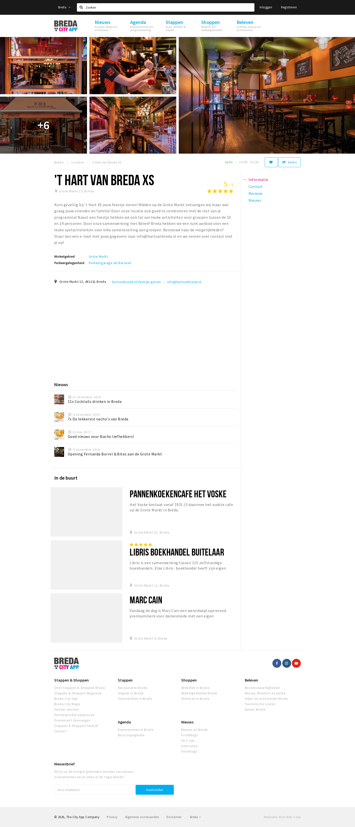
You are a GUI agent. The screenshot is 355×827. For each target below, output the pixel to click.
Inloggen (266, 7)
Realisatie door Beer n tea (282, 817)
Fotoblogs (189, 751)
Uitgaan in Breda (131, 693)
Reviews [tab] (255, 193)
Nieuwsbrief (64, 763)
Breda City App (66, 698)
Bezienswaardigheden (262, 687)
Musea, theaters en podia (265, 693)
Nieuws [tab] (254, 200)
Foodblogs (189, 735)
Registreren (289, 7)
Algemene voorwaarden (142, 817)
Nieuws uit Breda (194, 729)
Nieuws (187, 721)
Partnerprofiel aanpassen (74, 715)
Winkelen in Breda (195, 687)
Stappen (125, 680)
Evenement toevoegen (72, 720)
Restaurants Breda (132, 687)
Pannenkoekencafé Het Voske (178, 493)
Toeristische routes (260, 704)
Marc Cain (146, 599)
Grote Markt (98, 256)
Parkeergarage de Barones (110, 263)
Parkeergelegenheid (69, 263)
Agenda (124, 721)
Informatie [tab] (258, 179)
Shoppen (189, 680)
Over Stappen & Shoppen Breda (79, 687)
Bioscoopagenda (131, 735)
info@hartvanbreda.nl (184, 282)
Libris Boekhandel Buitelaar (177, 552)
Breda (64, 7)
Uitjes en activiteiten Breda (266, 698)
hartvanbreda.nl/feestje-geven (136, 282)
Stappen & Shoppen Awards (76, 725)
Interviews (189, 746)
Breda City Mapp (67, 704)
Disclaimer (173, 817)
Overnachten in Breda (135, 698)
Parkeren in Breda (195, 698)
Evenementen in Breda (136, 729)
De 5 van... (189, 740)
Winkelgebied (64, 256)
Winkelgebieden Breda (199, 693)
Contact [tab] (255, 186)
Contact (60, 731)
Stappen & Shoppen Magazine (78, 693)
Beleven (251, 680)
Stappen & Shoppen (71, 680)
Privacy (112, 817)
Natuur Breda (255, 709)
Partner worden (66, 709)
